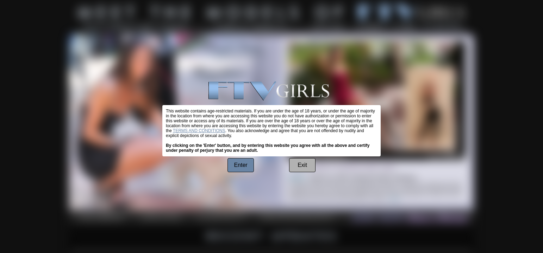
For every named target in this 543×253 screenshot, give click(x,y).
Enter (240, 165)
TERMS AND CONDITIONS (199, 130)
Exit (302, 165)
